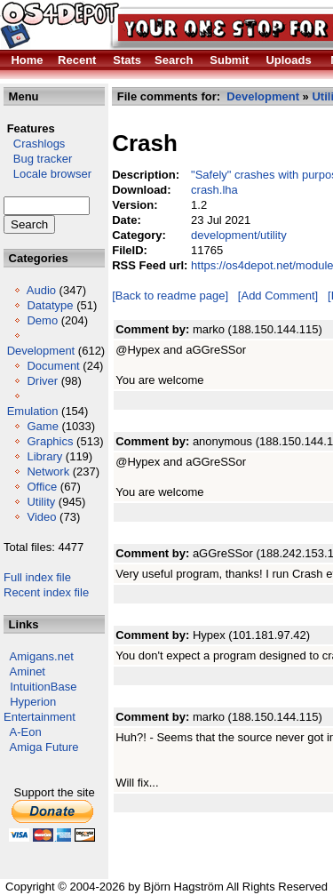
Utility (41, 501)
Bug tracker (38, 158)
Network (48, 471)
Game (42, 426)
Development (41, 350)
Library (44, 456)
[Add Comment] (278, 295)
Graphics (50, 441)
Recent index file (46, 592)
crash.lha (214, 189)
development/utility (239, 235)
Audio (41, 290)
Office (42, 486)
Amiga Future (44, 747)
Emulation (33, 411)
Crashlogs (34, 143)
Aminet (27, 671)
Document (53, 365)
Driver (42, 381)
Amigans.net (42, 656)
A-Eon (26, 732)
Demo (42, 320)
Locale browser (47, 173)
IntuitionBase (43, 686)
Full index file (37, 577)
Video (41, 516)
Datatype (50, 305)
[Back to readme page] (170, 295)
